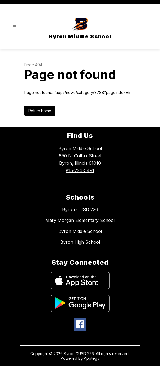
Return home (39, 110)
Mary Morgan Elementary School (80, 220)
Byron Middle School (80, 231)
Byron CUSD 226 (80, 209)
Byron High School (80, 242)
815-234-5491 (80, 170)
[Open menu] (14, 27)
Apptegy (91, 358)
